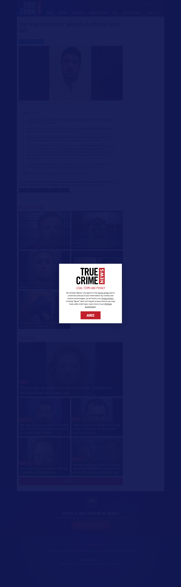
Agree (91, 315)
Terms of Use (103, 292)
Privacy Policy (107, 298)
